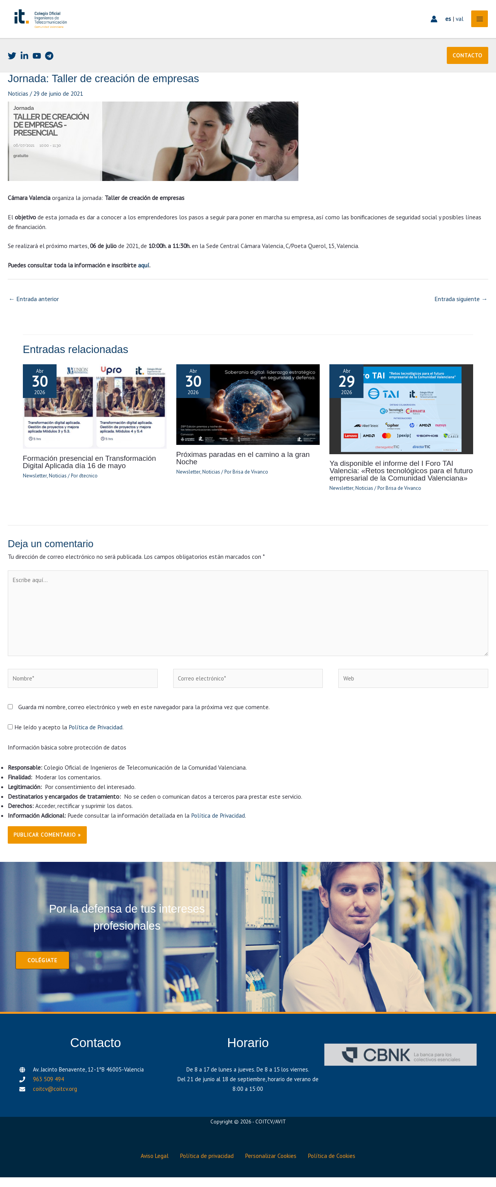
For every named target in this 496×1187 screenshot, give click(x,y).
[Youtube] (37, 68)
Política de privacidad (206, 1166)
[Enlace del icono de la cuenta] (432, 25)
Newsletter (34, 487)
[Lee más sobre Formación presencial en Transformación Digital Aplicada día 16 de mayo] (95, 418)
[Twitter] (12, 68)
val (458, 25)
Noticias (18, 106)
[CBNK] (400, 1067)
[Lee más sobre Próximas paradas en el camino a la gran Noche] (248, 416)
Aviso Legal (151, 1166)
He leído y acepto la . (66, 739)
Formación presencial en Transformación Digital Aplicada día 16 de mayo (87, 473)
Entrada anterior (34, 311)
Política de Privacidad (96, 739)
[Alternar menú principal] (478, 25)
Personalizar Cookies (272, 1166)
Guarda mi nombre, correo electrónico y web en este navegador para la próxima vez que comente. (144, 719)
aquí (143, 278)
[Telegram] (49, 68)
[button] (467, 68)
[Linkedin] (24, 68)
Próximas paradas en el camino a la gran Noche (240, 469)
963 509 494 (48, 1091)
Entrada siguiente (461, 311)
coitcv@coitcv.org (55, 1100)
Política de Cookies (335, 1166)
